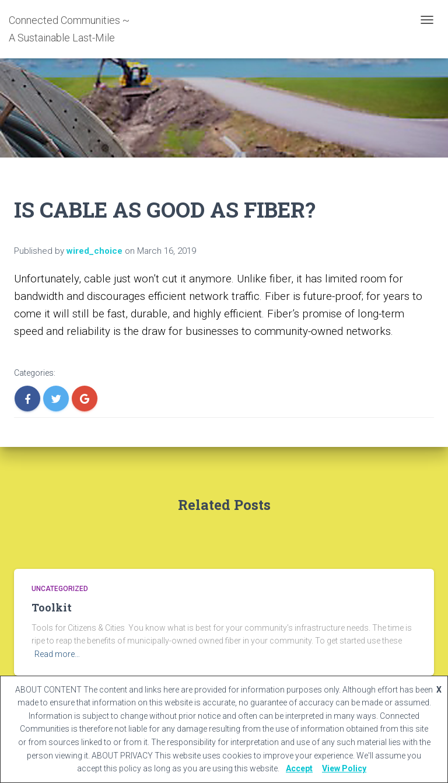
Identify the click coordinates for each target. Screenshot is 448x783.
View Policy (344, 768)
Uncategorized (60, 589)
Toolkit (52, 607)
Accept (299, 768)
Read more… (57, 654)
